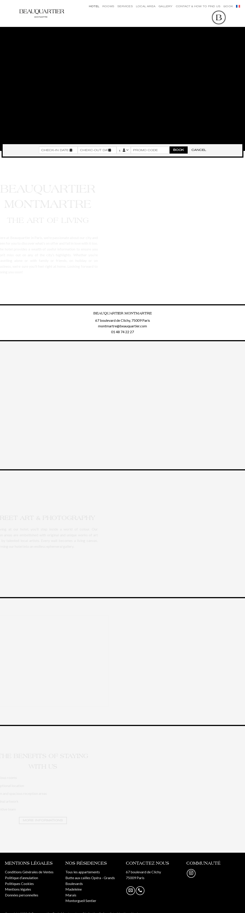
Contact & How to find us (198, 6)
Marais (70, 895)
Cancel (198, 150)
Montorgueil (75, 900)
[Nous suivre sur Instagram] (191, 873)
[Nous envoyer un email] (130, 890)
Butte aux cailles (77, 878)
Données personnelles (21, 895)
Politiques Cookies (19, 883)
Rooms (108, 6)
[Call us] (140, 890)
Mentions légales (18, 889)
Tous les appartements (82, 872)
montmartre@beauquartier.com (122, 326)
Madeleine (73, 889)
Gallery (166, 6)
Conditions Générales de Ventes (29, 872)
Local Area (145, 6)
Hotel (94, 6)
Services (125, 6)
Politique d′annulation (21, 878)
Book (228, 6)
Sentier (91, 900)
